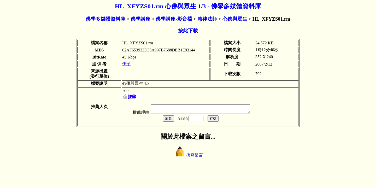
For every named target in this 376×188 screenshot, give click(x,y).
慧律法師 (207, 19)
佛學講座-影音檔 (174, 19)
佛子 (126, 64)
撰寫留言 (188, 156)
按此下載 (188, 30)
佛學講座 (140, 19)
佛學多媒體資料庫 (105, 19)
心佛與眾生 (234, 19)
